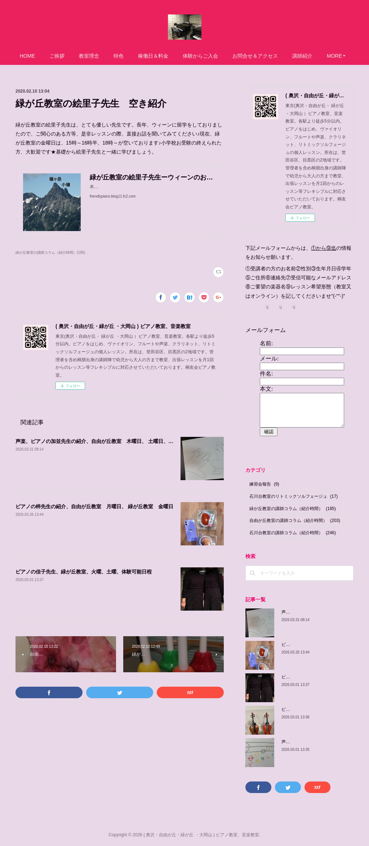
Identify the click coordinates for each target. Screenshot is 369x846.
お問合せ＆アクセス (255, 56)
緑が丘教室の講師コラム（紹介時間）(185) (50, 252)
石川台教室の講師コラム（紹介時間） (292, 532)
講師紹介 (302, 56)
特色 (119, 56)
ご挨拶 (57, 56)
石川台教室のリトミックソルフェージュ (293, 496)
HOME (27, 56)
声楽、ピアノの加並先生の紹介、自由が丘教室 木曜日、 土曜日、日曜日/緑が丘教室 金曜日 (122, 441)
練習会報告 (264, 484)
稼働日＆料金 (153, 56)
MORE (334, 56)
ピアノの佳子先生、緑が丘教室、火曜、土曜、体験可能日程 (83, 572)
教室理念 (89, 56)
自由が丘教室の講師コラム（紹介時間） (294, 520)
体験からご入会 (200, 56)
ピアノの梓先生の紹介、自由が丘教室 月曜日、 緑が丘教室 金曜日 (94, 506)
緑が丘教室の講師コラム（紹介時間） (292, 508)
